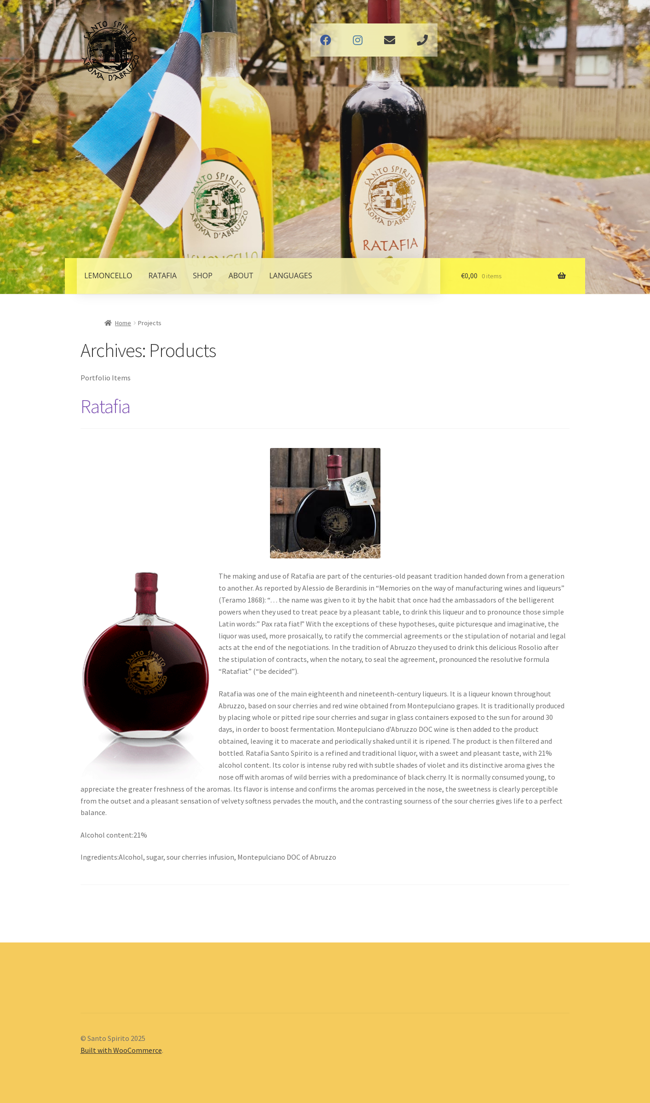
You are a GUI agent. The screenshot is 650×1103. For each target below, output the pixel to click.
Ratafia (162, 275)
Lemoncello (108, 275)
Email (389, 40)
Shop (203, 275)
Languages (290, 275)
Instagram (357, 40)
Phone (422, 40)
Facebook (326, 40)
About (241, 275)
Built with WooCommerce (121, 1050)
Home (123, 323)
